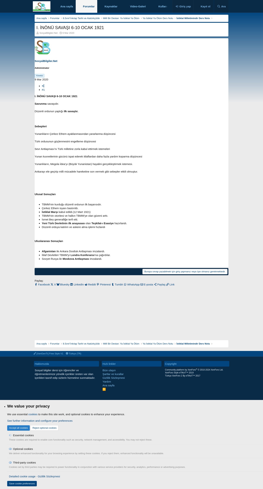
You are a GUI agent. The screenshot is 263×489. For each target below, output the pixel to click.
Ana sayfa (66, 6)
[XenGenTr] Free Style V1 (48, 353)
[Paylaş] (43, 85)
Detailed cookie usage (22, 476)
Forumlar (89, 6)
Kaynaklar (111, 6)
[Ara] (221, 6)
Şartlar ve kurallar (113, 374)
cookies (32, 414)
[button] (120, 6)
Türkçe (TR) (73, 353)
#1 (43, 89)
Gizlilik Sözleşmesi (114, 377)
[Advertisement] (131, 311)
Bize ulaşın (109, 370)
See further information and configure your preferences (39, 420)
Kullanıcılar (165, 6)
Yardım (107, 381)
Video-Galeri (138, 6)
